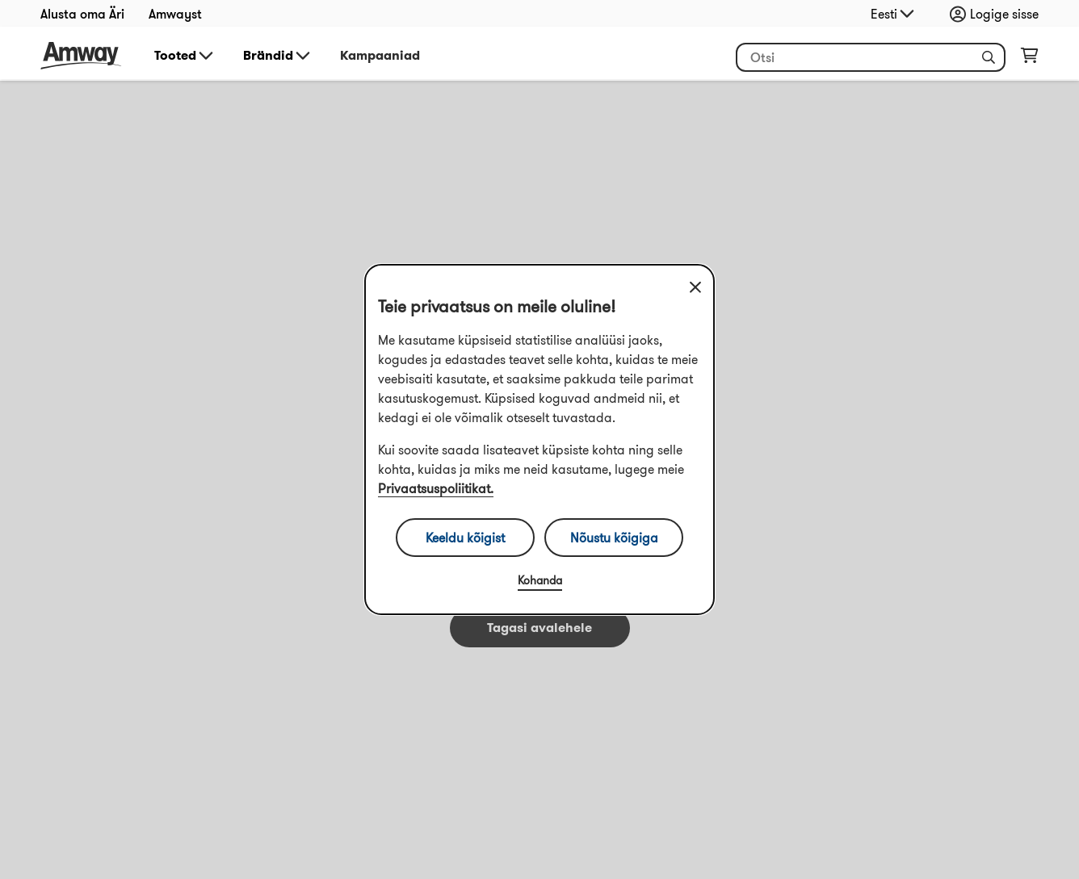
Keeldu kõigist (465, 537)
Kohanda (540, 580)
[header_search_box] (871, 57)
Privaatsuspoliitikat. (435, 488)
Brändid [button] (278, 55)
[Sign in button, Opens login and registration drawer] (998, 13)
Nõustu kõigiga (614, 537)
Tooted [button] (185, 55)
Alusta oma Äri (82, 14)
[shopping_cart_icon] (1029, 59)
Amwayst (175, 14)
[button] (988, 57)
